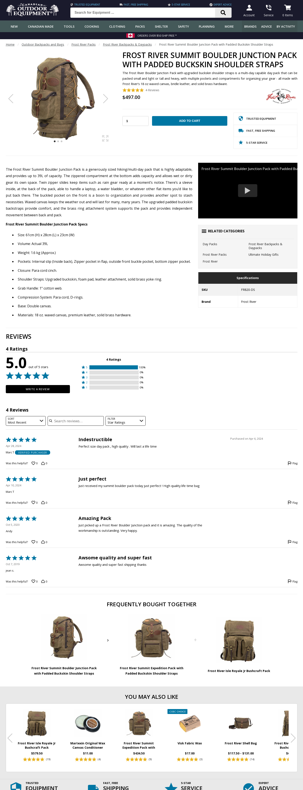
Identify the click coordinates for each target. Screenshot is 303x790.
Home (10, 44)
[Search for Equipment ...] (146, 12)
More (229, 26)
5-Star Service (181, 4)
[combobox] (26, 421)
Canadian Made (41, 26)
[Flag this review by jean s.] (292, 581)
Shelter (161, 26)
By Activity (286, 26)
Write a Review (38, 389)
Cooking (91, 26)
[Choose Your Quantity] (135, 121)
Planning (207, 26)
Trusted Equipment (87, 4)
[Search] (223, 12)
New (14, 26)
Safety (183, 26)
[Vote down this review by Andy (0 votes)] (44, 542)
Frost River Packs (83, 44)
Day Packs (210, 244)
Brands (250, 26)
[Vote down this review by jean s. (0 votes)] (44, 581)
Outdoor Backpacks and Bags (43, 44)
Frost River (210, 261)
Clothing (117, 26)
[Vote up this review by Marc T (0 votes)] (35, 463)
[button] (113, 367)
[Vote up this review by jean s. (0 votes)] (35, 581)
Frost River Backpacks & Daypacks (127, 44)
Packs (140, 26)
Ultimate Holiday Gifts (264, 254)
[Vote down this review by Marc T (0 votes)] (44, 463)
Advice (266, 26)
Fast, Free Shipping (136, 4)
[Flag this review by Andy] (292, 542)
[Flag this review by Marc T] (292, 463)
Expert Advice (223, 4)
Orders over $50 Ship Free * (157, 35)
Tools (69, 26)
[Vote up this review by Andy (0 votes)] (35, 542)
